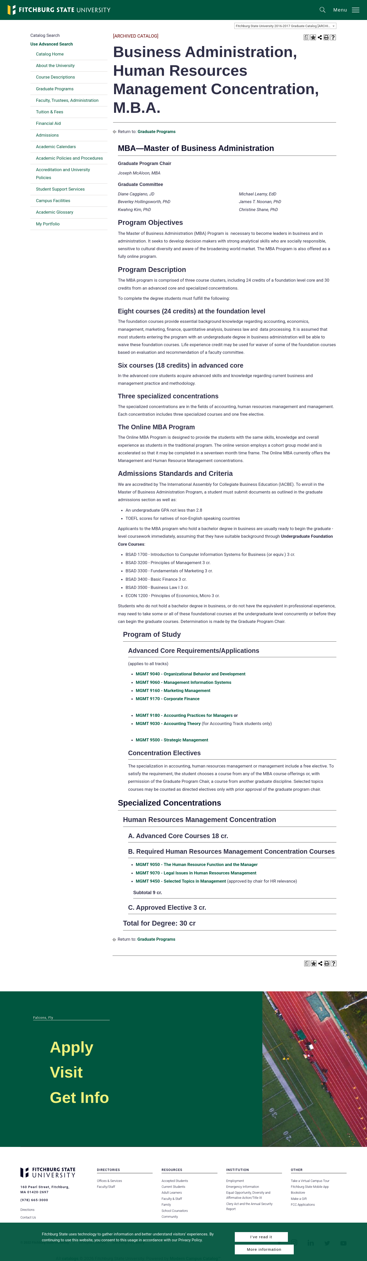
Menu (340, 10)
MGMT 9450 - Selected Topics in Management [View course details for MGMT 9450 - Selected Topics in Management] (181, 881)
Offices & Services (109, 1181)
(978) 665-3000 (34, 1200)
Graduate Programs (55, 88)
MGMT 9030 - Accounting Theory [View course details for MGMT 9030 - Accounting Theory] (168, 723)
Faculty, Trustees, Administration (67, 100)
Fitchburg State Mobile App (310, 1187)
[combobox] (285, 26)
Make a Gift (299, 1199)
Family (166, 1205)
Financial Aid (48, 123)
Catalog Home (50, 54)
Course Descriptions (55, 77)
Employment (235, 1181)
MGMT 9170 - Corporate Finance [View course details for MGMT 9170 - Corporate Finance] (168, 698)
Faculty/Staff (106, 1187)
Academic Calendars (56, 146)
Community (170, 1217)
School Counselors (175, 1211)
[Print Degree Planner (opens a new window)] (306, 37)
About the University (55, 65)
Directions (27, 1209)
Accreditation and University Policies (63, 173)
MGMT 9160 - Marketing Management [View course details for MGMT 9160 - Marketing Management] (173, 690)
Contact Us (28, 1217)
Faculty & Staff (172, 1199)
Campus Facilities (53, 200)
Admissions (47, 135)
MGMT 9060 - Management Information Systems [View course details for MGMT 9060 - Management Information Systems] (183, 682)
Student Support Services (60, 189)
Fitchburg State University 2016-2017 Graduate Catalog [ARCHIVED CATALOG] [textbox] (286, 26)
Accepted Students (175, 1181)
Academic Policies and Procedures (69, 158)
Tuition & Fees (49, 111)
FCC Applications (303, 1205)
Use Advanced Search (51, 44)
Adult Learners (172, 1192)
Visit (67, 1071)
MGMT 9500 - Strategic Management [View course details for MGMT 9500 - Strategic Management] (172, 739)
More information (264, 1249)
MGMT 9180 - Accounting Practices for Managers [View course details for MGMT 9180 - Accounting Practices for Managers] (184, 715)
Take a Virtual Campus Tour (310, 1181)
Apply (73, 1046)
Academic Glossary (54, 212)
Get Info (81, 1097)
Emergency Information (242, 1187)
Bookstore (298, 1192)
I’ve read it (261, 1237)
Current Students (173, 1187)
